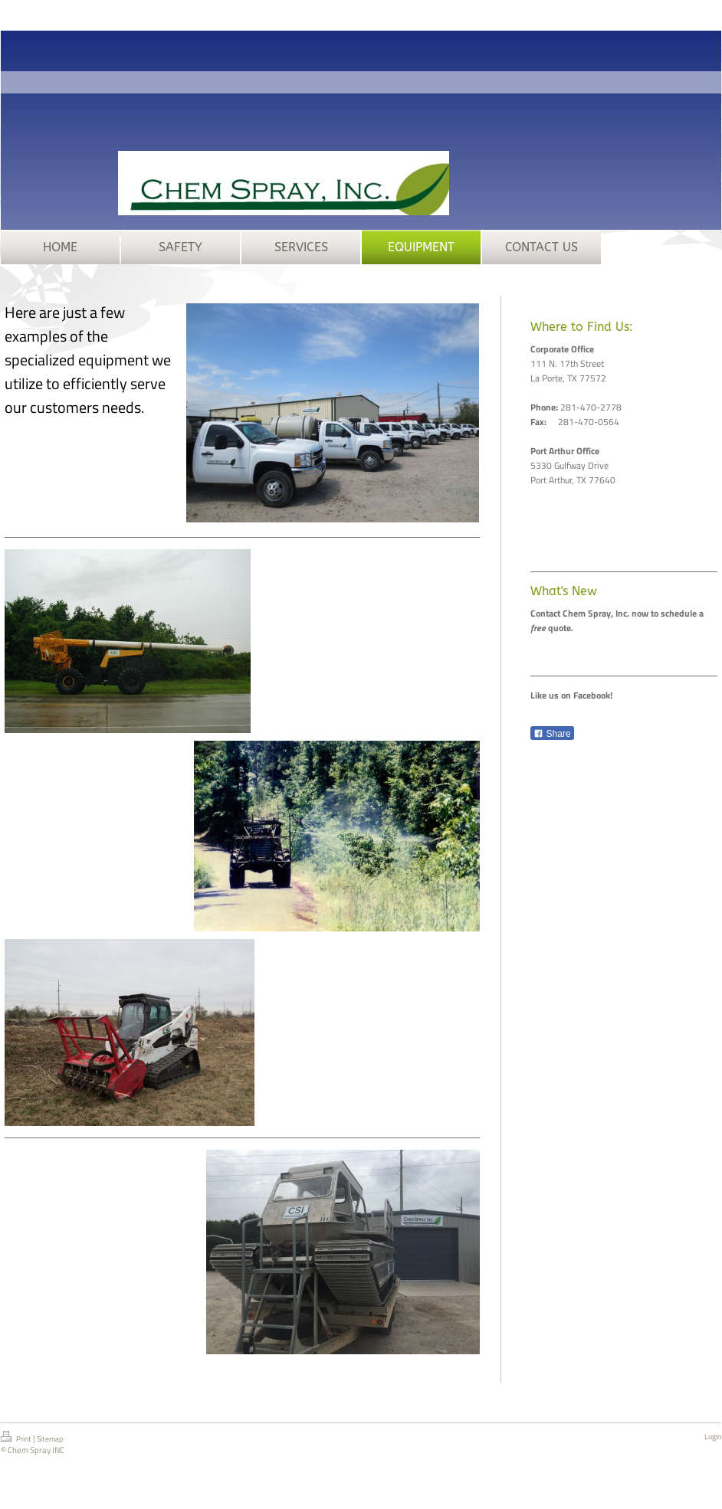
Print (17, 1438)
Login (712, 1436)
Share (551, 733)
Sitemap (50, 1439)
